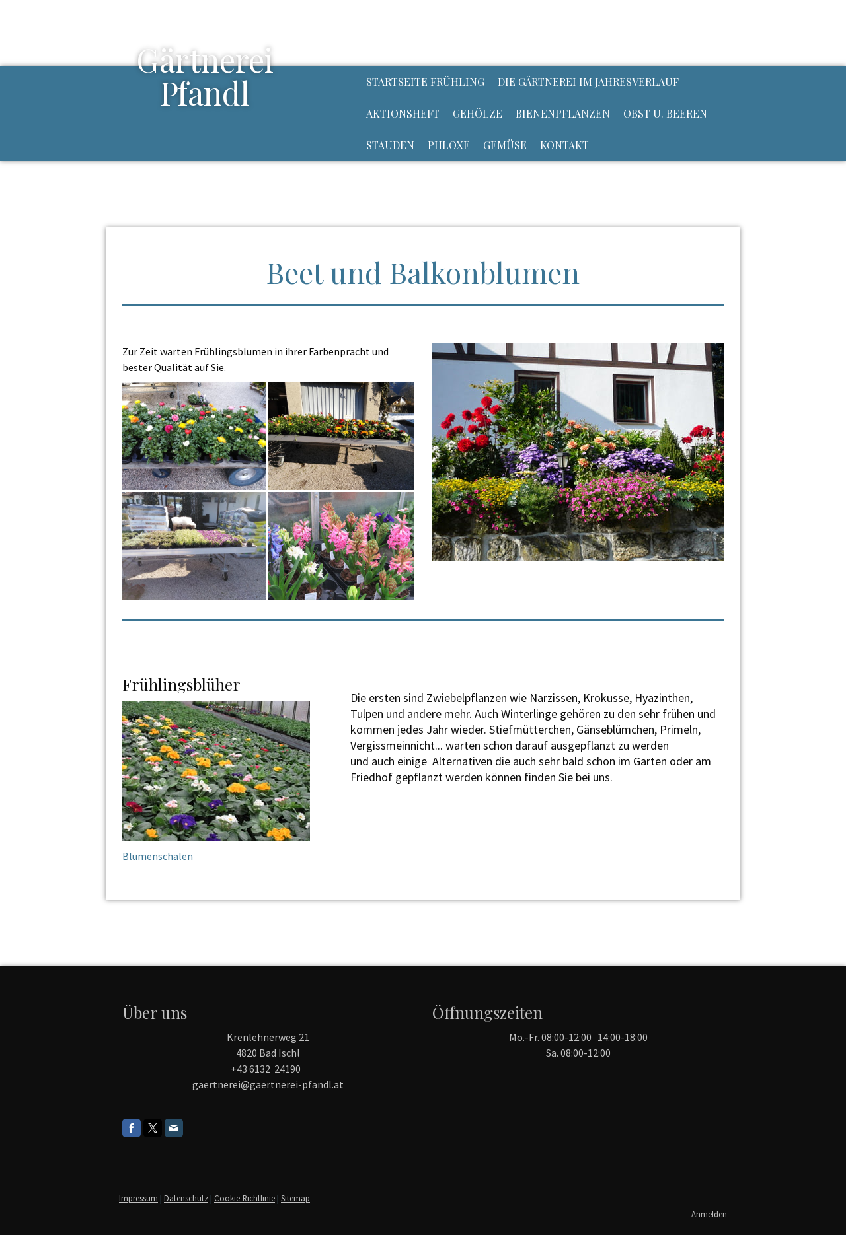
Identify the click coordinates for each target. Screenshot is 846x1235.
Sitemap (295, 1198)
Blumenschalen (157, 856)
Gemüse (505, 145)
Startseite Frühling (425, 81)
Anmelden (709, 1214)
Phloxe (449, 145)
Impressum (138, 1198)
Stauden (390, 145)
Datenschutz (186, 1198)
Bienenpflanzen (563, 113)
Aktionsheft (403, 113)
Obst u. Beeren (665, 113)
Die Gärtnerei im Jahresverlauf (588, 81)
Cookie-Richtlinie (244, 1198)
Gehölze (477, 113)
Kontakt (564, 145)
